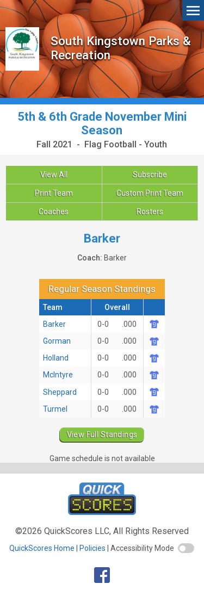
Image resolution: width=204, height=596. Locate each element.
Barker (54, 324)
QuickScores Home (42, 548)
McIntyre (58, 374)
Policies (92, 548)
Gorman (57, 341)
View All (53, 174)
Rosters (150, 211)
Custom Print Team (149, 193)
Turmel (55, 409)
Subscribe (150, 174)
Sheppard (60, 392)
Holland (56, 357)
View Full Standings (102, 434)
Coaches (54, 211)
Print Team (54, 193)
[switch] (186, 548)
